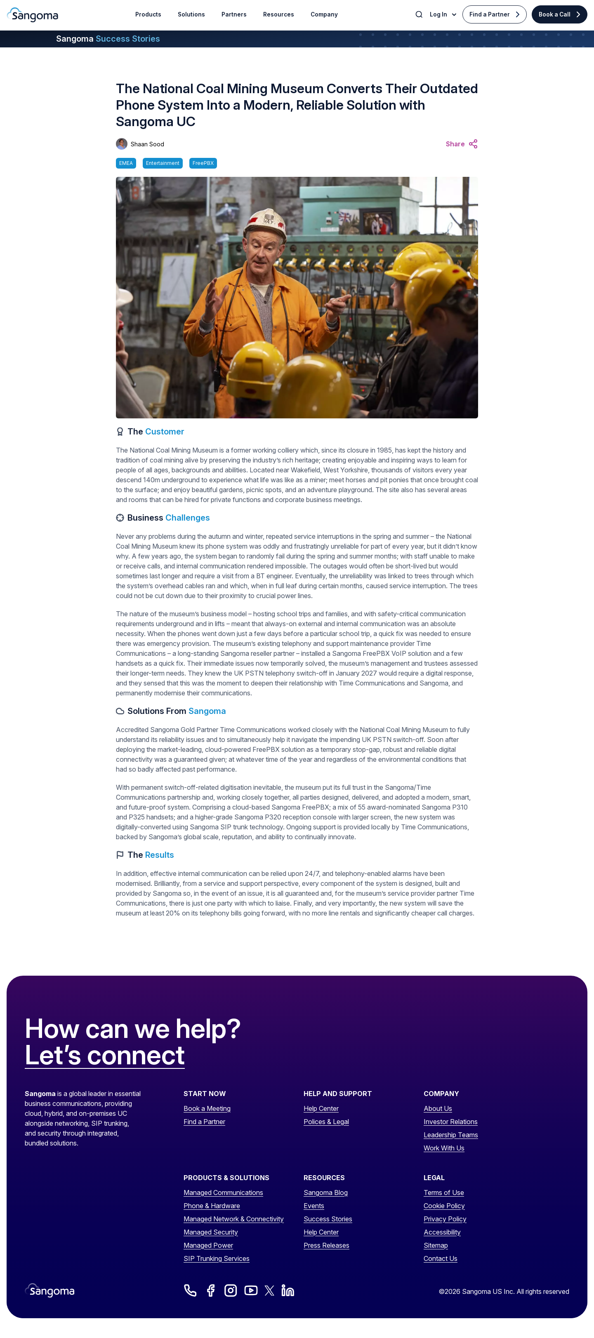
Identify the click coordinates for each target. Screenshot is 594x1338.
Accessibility (442, 1232)
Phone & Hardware (212, 1206)
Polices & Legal (326, 1121)
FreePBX (203, 163)
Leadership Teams (451, 1135)
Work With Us (444, 1148)
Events (314, 1206)
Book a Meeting (207, 1108)
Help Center (321, 1108)
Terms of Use (444, 1192)
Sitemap (436, 1245)
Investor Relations (451, 1121)
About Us (438, 1108)
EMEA (126, 163)
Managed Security (211, 1232)
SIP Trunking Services (217, 1258)
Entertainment (162, 163)
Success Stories (328, 1219)
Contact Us (440, 1258)
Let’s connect (105, 1055)
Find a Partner (489, 14)
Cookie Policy (444, 1206)
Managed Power (208, 1245)
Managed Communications (223, 1192)
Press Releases (326, 1245)
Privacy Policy (445, 1219)
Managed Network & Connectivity (234, 1219)
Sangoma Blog (326, 1192)
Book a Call (554, 14)
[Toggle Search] (420, 14)
